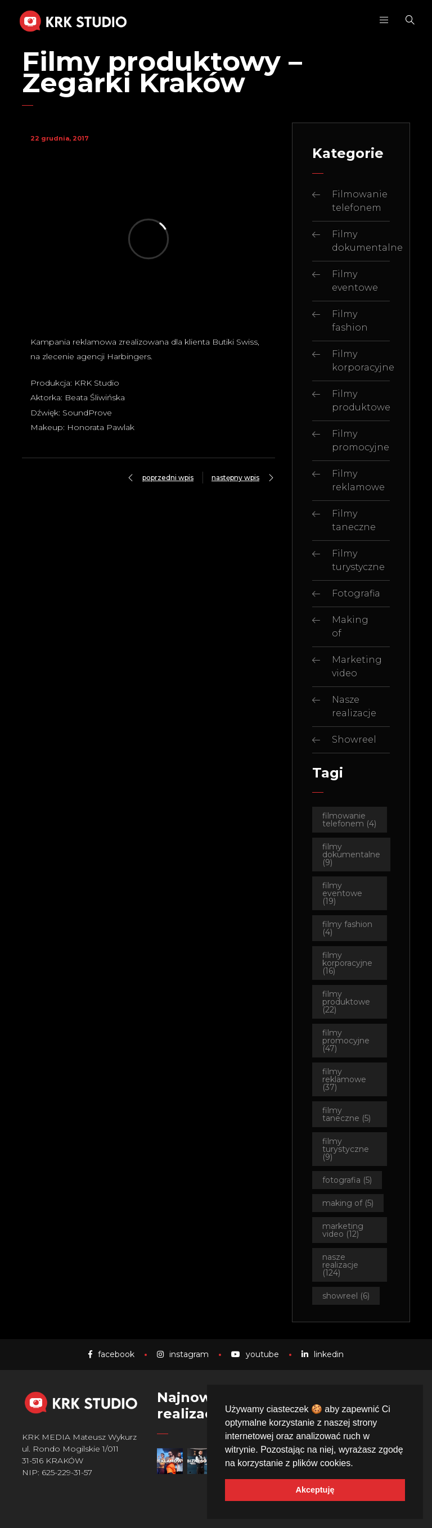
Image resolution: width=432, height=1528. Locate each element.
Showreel (354, 739)
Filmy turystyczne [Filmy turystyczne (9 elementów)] (345, 1149)
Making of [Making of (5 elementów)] (348, 1203)
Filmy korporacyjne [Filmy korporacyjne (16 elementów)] (347, 963)
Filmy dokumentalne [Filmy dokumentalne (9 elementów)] (351, 854)
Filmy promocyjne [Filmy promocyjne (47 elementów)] (346, 1041)
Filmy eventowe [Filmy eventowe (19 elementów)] (342, 893)
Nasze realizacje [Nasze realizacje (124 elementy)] (340, 1265)
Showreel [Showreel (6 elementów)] (346, 1296)
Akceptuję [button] (315, 1489)
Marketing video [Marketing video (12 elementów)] (342, 1230)
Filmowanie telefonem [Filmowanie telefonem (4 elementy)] (349, 820)
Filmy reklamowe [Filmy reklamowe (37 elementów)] (344, 1079)
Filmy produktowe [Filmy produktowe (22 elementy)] (346, 1002)
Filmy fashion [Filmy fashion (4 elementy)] (347, 928)
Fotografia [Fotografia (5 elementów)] (347, 1180)
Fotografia (356, 593)
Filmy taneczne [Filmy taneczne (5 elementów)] (346, 1114)
